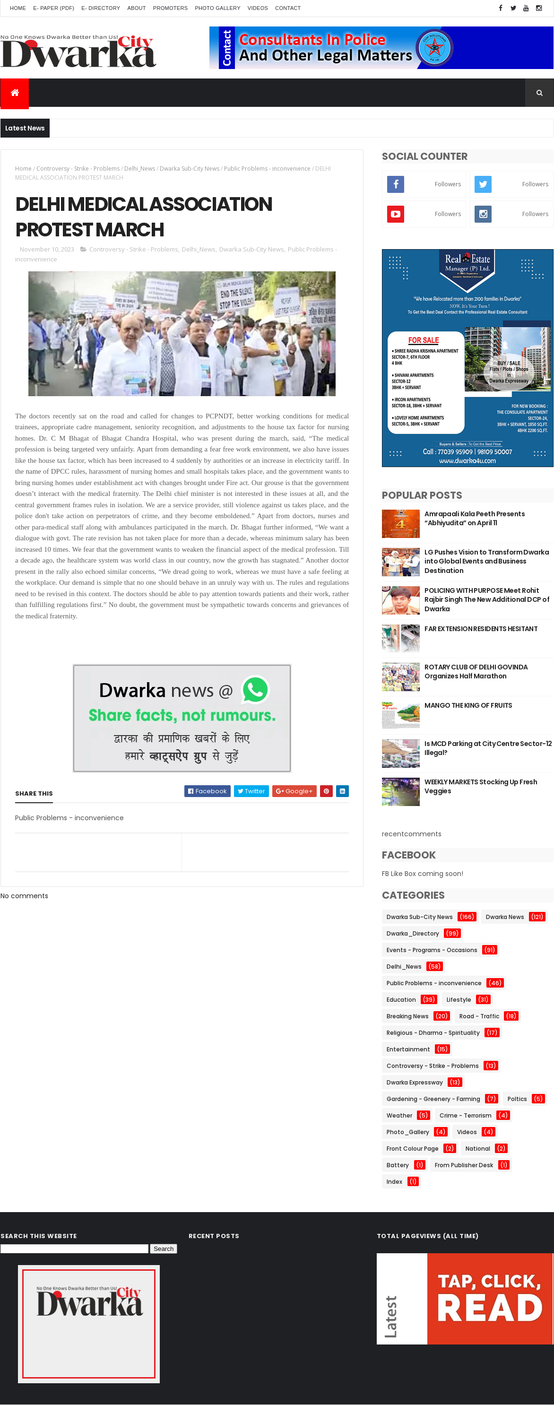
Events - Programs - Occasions (432, 950)
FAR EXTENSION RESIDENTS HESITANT (480, 628)
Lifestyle (459, 1000)
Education (401, 1000)
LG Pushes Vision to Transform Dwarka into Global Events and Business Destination (486, 561)
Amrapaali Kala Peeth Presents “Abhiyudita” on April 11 (474, 518)
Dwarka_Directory (413, 933)
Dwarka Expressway (415, 1082)
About (136, 8)
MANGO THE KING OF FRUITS (468, 705)
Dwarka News (505, 917)
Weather (399, 1115)
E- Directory (100, 8)
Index (394, 1182)
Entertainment (408, 1049)
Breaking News (408, 1016)
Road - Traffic (479, 1016)
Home (18, 8)
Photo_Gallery (408, 1132)
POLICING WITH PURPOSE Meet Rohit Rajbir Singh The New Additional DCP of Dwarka (486, 600)
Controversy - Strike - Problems (78, 169)
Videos (258, 8)
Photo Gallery (217, 8)
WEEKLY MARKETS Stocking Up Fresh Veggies (480, 786)
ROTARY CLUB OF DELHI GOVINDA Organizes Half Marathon (476, 671)
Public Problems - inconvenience (267, 169)
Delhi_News (139, 169)
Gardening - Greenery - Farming (433, 1099)
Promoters (170, 8)
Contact (288, 8)
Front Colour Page (413, 1149)
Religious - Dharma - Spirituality (433, 1033)
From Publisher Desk (464, 1165)
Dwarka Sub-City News (189, 169)
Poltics (517, 1099)
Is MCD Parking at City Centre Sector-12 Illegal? (488, 748)
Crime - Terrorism (466, 1115)
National (478, 1149)
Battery (398, 1165)
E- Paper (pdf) (53, 8)
